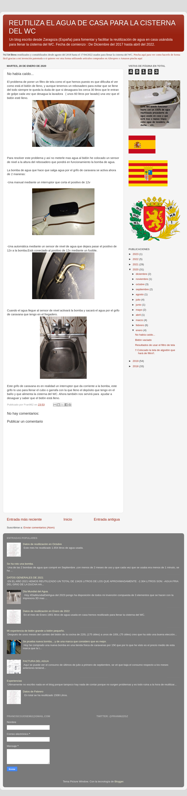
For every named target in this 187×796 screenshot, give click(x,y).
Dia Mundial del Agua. (35, 591)
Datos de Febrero (33, 691)
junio (139, 304)
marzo (140, 320)
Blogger (119, 781)
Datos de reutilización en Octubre (42, 544)
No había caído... (145, 334)
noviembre (142, 279)
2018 (136, 366)
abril (138, 314)
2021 (136, 264)
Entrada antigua (107, 519)
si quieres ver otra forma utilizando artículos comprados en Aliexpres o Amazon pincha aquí (93, 58)
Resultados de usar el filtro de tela (155, 345)
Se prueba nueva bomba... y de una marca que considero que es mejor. (64, 641)
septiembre (143, 289)
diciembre (142, 273)
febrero (140, 325)
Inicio (68, 519)
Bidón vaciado (143, 339)
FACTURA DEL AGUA (36, 661)
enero (139, 330)
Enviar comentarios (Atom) (39, 527)
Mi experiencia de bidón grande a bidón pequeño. (35, 630)
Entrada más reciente (24, 519)
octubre (140, 284)
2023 (136, 254)
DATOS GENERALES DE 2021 (25, 577)
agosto (140, 294)
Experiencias (14, 680)
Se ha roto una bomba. (20, 563)
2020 (136, 269)
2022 (136, 259)
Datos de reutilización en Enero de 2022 (46, 611)
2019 (136, 361)
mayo (139, 309)
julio (138, 299)
